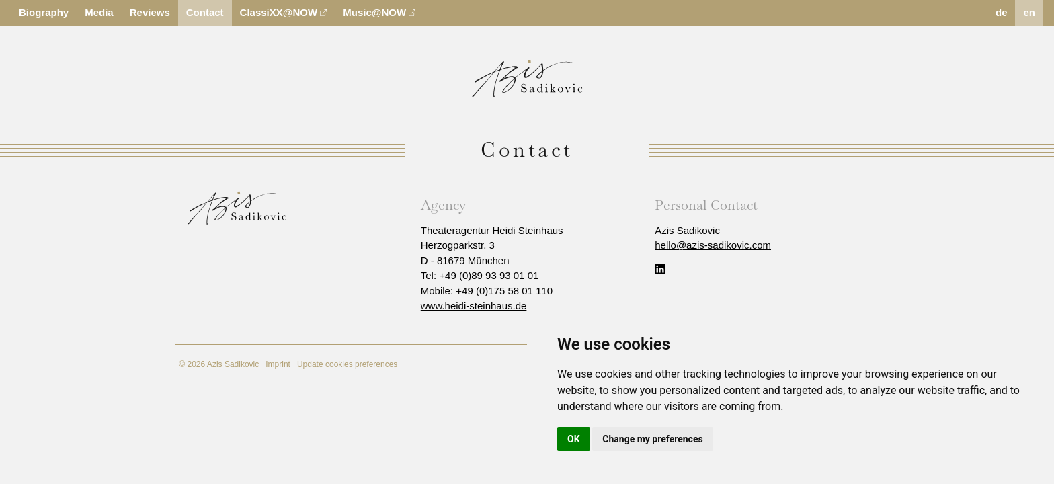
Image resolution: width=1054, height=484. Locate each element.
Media (99, 12)
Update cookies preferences (347, 364)
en (1029, 12)
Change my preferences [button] (652, 439)
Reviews (150, 12)
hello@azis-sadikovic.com (713, 245)
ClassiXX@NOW (283, 12)
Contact (205, 12)
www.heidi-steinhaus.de (474, 305)
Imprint (278, 364)
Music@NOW (379, 12)
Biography (44, 12)
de (1002, 12)
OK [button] (573, 439)
